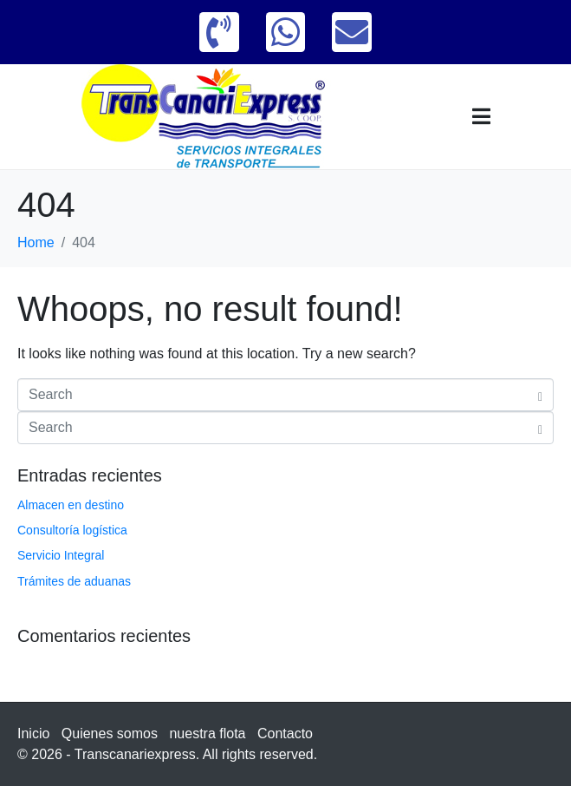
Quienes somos (110, 733)
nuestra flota (207, 733)
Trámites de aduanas (74, 581)
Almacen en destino (70, 505)
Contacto (285, 733)
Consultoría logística (72, 530)
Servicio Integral (60, 555)
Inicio (33, 733)
